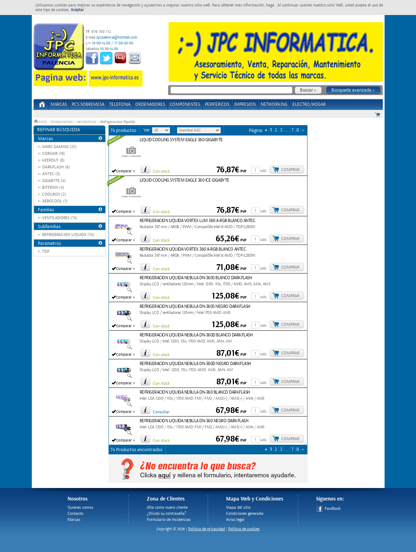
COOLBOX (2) (54, 194)
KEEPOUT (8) (53, 160)
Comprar (290, 169)
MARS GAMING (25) (59, 146)
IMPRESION (245, 104)
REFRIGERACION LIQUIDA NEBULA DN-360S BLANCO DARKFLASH (196, 278)
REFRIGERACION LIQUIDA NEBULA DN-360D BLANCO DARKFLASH (196, 335)
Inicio (41, 122)
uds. (263, 170)
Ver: (148, 130)
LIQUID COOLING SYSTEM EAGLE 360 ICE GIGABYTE (184, 180)
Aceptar (77, 10)
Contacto (75, 513)
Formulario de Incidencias (169, 519)
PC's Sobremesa (88, 104)
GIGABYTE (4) (54, 180)
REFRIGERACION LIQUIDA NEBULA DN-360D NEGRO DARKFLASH (195, 363)
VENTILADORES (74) (59, 218)
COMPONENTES (185, 104)
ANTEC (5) (51, 174)
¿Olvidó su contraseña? (166, 513)
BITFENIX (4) (53, 187)
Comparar (124, 171)
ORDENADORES (150, 104)
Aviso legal (235, 519)
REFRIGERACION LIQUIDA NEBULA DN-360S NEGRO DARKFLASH (195, 306)
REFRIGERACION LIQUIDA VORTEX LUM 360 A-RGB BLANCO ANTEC (197, 220)
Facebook (328, 508)
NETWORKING (274, 104)
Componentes (61, 122)
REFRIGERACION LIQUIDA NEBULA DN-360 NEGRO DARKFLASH (194, 421)
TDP (45, 251)
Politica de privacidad (206, 529)
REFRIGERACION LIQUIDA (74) (68, 234)
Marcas (59, 104)
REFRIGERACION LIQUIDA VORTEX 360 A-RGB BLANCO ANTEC (193, 249)
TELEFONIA (119, 104)
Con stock (161, 171)
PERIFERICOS (217, 104)
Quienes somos (80, 507)
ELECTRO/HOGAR (309, 104)
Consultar (161, 412)
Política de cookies (244, 529)
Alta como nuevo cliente (167, 507)
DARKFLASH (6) (56, 167)
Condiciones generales (245, 513)
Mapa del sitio (238, 507)
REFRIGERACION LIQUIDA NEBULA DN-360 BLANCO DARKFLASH (195, 392)
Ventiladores (86, 122)
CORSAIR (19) (53, 153)
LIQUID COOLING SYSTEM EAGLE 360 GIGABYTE (181, 140)
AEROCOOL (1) (54, 201)
